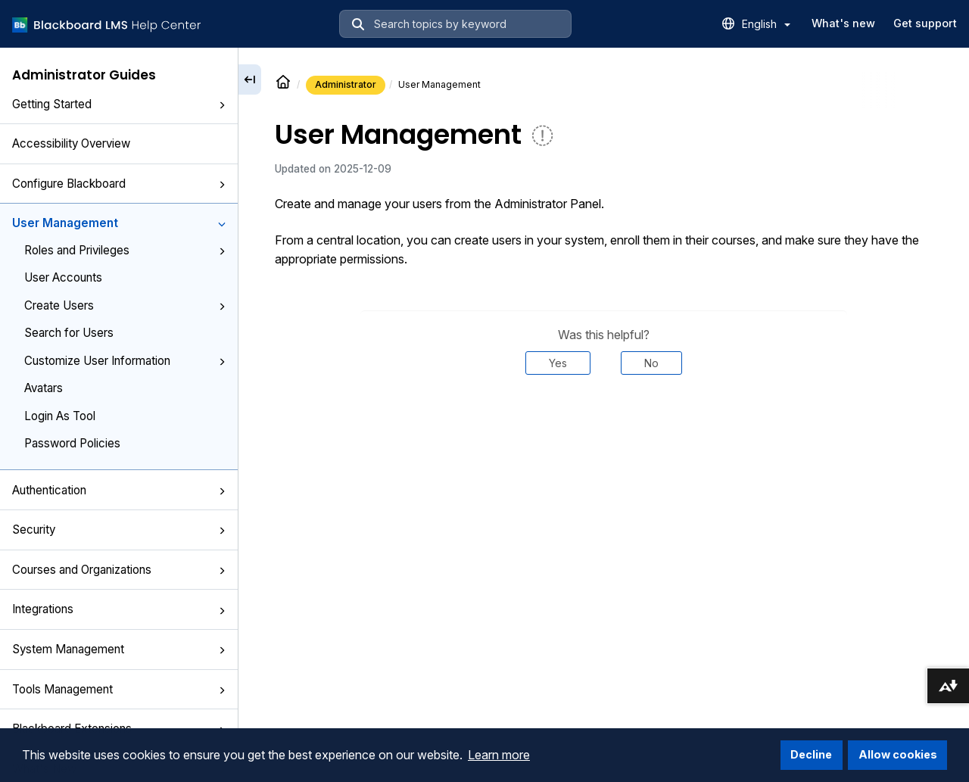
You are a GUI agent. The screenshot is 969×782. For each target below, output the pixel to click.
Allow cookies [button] (897, 754)
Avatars (43, 388)
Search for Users (69, 333)
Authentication (119, 490)
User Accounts (63, 277)
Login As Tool (59, 416)
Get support (925, 23)
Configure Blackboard (119, 183)
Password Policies (72, 443)
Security (119, 529)
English (766, 23)
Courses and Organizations (119, 569)
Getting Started (119, 104)
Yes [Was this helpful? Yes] (558, 363)
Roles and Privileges (125, 250)
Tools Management (119, 689)
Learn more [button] (499, 754)
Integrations (119, 609)
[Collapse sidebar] (249, 79)
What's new (843, 23)
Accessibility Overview (71, 143)
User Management (119, 223)
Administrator (345, 84)
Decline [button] (811, 754)
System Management (119, 649)
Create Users (125, 305)
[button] (222, 105)
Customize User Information (125, 361)
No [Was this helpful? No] (651, 363)
